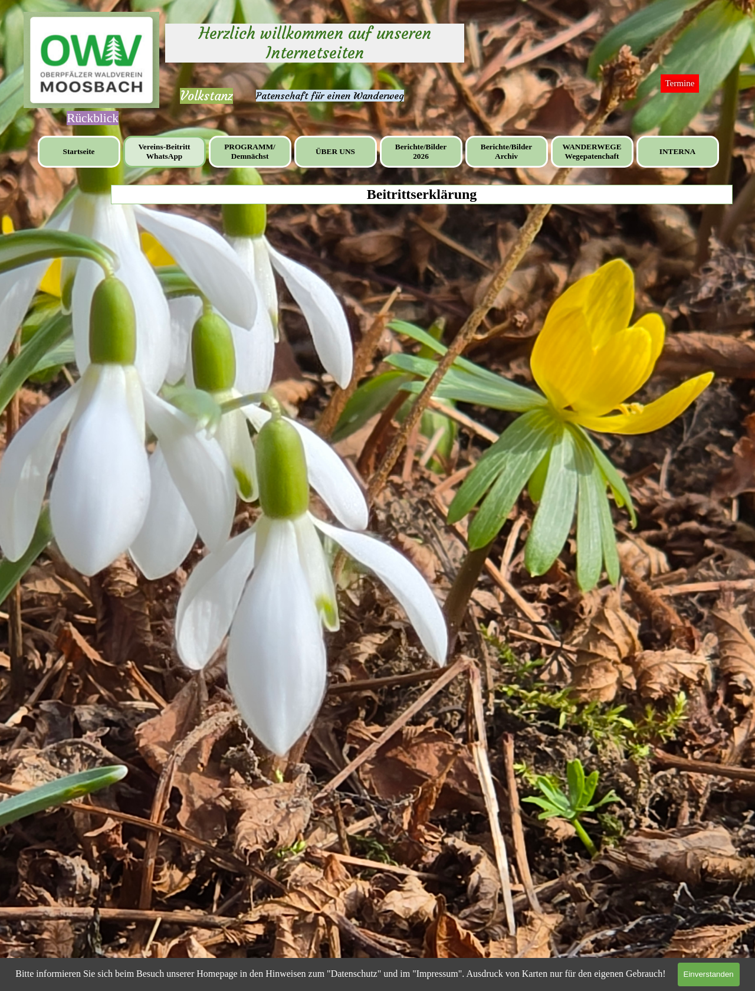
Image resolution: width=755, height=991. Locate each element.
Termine (679, 83)
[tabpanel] (206, 96)
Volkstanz (206, 96)
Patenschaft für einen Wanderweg (330, 96)
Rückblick (93, 118)
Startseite (78, 151)
